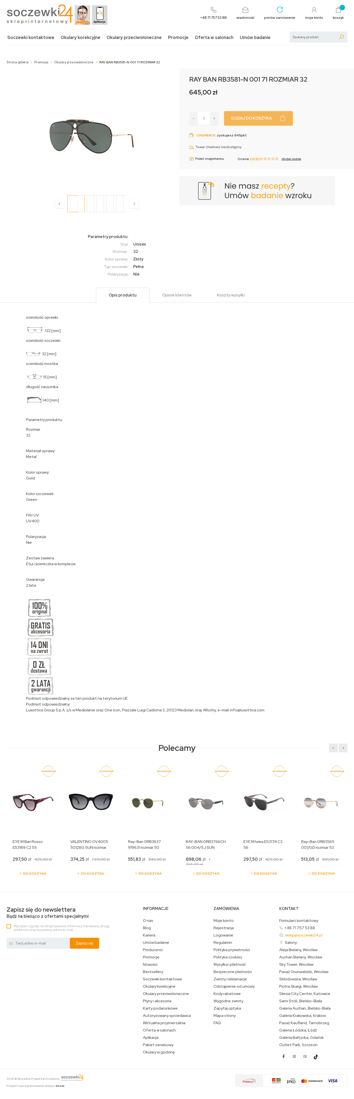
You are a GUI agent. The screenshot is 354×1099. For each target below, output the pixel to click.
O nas (148, 920)
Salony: (291, 942)
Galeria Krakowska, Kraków (302, 1015)
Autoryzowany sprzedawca (167, 1015)
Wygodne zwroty (228, 1001)
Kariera (149, 935)
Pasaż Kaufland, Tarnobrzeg (304, 1023)
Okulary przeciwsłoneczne (134, 37)
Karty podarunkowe (160, 1008)
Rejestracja (224, 928)
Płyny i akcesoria (157, 1001)
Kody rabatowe (227, 993)
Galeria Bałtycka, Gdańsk (301, 1037)
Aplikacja (150, 1037)
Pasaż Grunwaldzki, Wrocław (303, 971)
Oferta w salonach (214, 37)
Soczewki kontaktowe (31, 37)
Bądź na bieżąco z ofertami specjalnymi (48, 913)
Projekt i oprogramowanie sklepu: (36, 1086)
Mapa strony (225, 1015)
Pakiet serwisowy (158, 1044)
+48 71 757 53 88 (299, 927)
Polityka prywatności (232, 949)
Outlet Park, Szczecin (298, 1044)
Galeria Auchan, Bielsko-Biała (305, 1008)
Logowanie (223, 935)
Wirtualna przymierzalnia (164, 1023)
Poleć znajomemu (206, 158)
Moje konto (224, 920)
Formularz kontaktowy (298, 920)
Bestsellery (153, 971)
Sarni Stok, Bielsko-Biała (300, 1001)
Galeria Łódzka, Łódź (298, 1030)
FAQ (217, 1023)
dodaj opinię (291, 159)
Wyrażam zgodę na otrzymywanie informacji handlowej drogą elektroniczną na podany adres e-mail (61, 928)
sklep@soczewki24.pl (303, 935)
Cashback (205, 135)
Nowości (150, 964)
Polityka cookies (228, 957)
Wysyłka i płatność (230, 964)
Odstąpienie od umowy (234, 986)
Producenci (153, 949)
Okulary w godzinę (159, 1052)
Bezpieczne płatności (233, 971)
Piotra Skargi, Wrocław (298, 986)
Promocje (178, 37)
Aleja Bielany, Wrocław (298, 949)
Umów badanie (255, 37)
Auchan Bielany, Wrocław (300, 957)
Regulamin (223, 942)
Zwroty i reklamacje (230, 979)
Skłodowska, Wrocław (298, 979)
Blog (147, 928)
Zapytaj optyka (227, 1008)
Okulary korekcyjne (80, 37)
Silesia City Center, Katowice (304, 993)
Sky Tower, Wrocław (296, 964)
